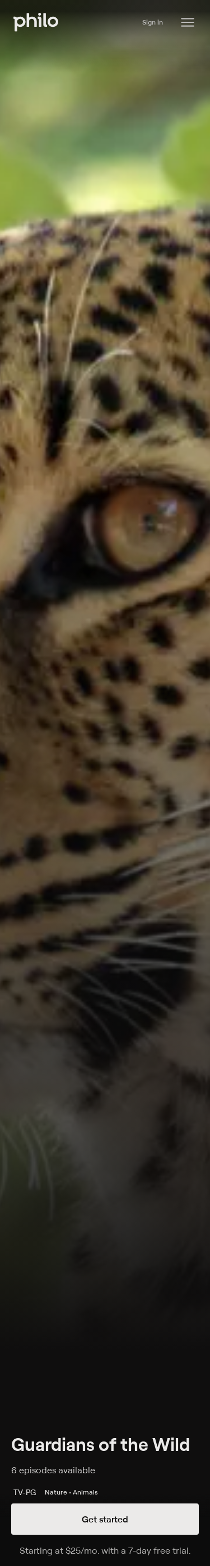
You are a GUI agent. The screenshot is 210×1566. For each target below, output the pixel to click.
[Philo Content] (188, 22)
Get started (105, 1519)
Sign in (152, 22)
